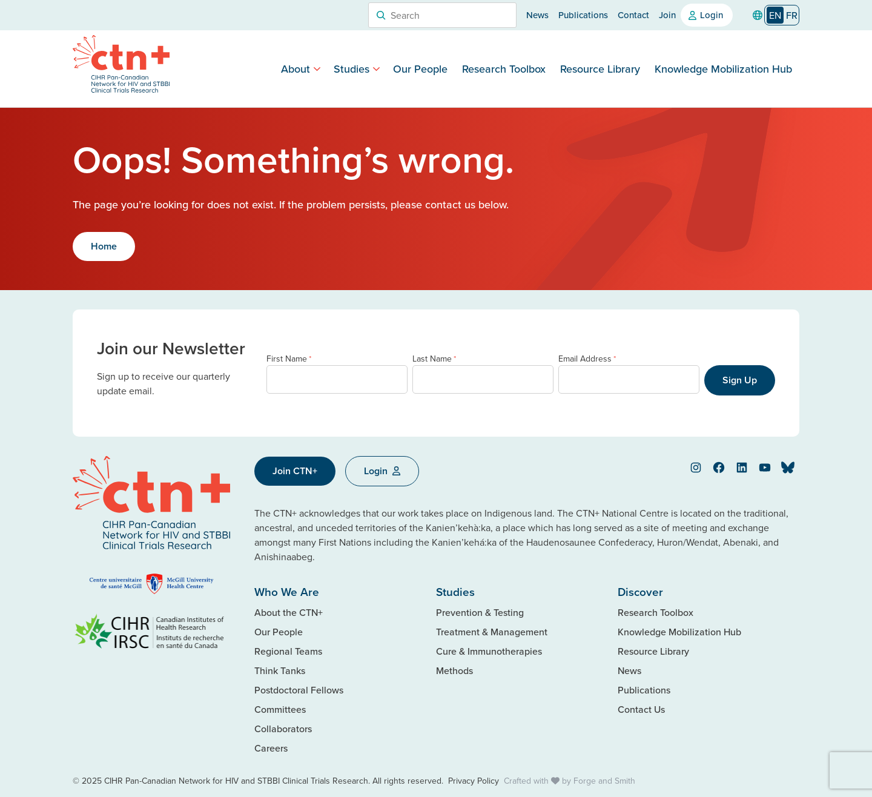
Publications (583, 14)
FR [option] (792, 15)
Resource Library (600, 68)
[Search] (381, 15)
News (537, 14)
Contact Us (641, 709)
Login (711, 14)
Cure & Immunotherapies (489, 651)
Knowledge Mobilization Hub (723, 68)
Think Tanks (279, 670)
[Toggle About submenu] (317, 68)
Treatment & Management (491, 631)
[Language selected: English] (781, 15)
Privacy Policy (473, 781)
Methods (454, 670)
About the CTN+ (288, 612)
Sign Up (739, 380)
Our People (420, 68)
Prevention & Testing (480, 612)
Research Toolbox (504, 68)
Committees (280, 709)
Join (667, 14)
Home (104, 246)
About (295, 68)
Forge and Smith (604, 781)
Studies (351, 68)
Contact (633, 14)
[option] (792, 15)
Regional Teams (288, 651)
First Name (288, 358)
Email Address (587, 358)
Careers (271, 748)
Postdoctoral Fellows (298, 689)
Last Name (434, 358)
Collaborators (283, 728)
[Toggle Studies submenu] (376, 68)
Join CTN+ (294, 471)
